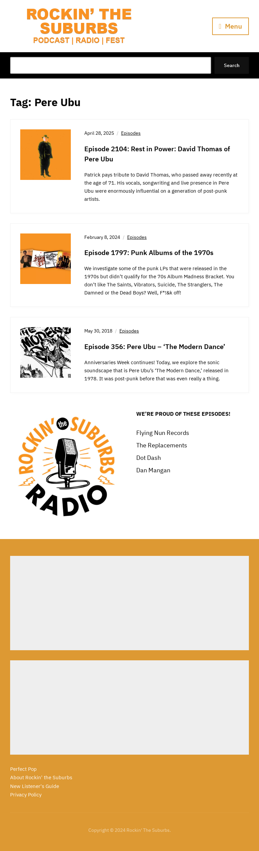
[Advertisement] (129, 603)
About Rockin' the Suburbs (41, 777)
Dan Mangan (153, 470)
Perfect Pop (23, 769)
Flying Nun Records (162, 433)
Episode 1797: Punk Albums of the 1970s (148, 252)
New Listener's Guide (34, 786)
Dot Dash (148, 458)
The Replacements (161, 445)
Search (231, 65)
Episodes (131, 133)
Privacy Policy (25, 794)
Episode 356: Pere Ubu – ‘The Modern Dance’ (154, 346)
